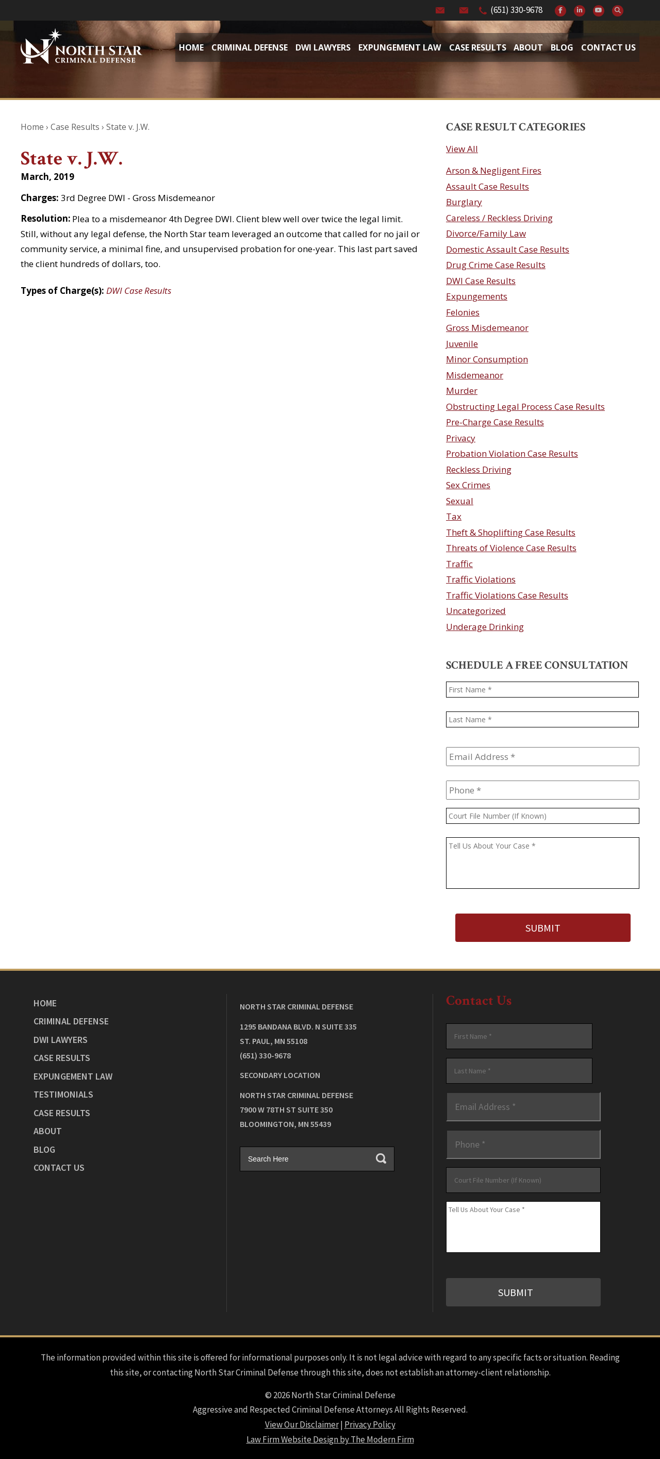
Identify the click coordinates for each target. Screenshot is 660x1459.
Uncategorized (476, 611)
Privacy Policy (369, 1423)
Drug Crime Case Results (496, 265)
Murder (461, 390)
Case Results (477, 47)
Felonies (463, 312)
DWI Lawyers (61, 1038)
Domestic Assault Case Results (507, 249)
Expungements (476, 296)
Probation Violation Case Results (512, 453)
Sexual (459, 501)
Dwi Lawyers (323, 47)
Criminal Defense (249, 47)
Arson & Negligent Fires (493, 170)
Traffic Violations (481, 579)
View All (462, 149)
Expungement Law (399, 47)
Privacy (460, 438)
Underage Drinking (485, 627)
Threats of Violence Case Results (511, 548)
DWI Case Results (138, 290)
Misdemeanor (474, 375)
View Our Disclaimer (302, 1423)
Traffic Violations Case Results (507, 595)
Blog (562, 47)
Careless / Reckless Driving (499, 218)
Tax (453, 516)
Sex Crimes (468, 485)
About (528, 47)
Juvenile (462, 344)
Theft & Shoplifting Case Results (510, 532)
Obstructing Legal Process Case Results (525, 406)
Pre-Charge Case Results (495, 422)
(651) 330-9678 (516, 9)
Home (191, 47)
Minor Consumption (487, 359)
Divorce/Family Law (486, 233)
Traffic (459, 564)
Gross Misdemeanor (487, 328)
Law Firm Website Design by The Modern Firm (330, 1438)
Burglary (464, 202)
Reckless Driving (479, 469)
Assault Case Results (487, 186)
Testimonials (63, 1094)
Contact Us (608, 47)
